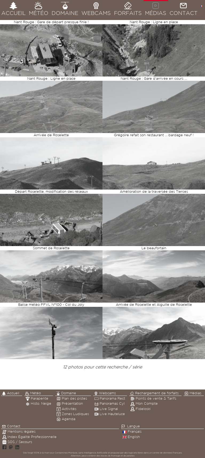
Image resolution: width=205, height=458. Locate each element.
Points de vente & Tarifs (153, 398)
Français (132, 431)
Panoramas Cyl (109, 403)
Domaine (66, 393)
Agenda (66, 419)
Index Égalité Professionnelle (29, 437)
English (131, 437)
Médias (192, 393)
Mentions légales (19, 431)
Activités (66, 409)
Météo (33, 393)
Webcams (105, 393)
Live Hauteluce (109, 414)
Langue (133, 426)
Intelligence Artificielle (95, 452)
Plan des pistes (72, 398)
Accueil (10, 393)
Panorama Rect (109, 398)
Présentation (70, 403)
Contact (11, 426)
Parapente (37, 398)
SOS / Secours (17, 442)
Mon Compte (144, 403)
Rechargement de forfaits (154, 393)
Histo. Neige (38, 403)
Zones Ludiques (73, 414)
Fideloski (141, 409)
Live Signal (106, 409)
